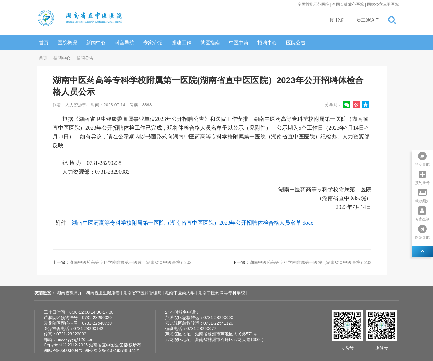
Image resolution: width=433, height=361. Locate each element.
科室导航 (124, 42)
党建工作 (181, 42)
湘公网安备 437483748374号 (112, 350)
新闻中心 (96, 42)
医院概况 (67, 42)
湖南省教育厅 (70, 292)
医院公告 (295, 42)
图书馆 (337, 19)
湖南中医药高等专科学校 (222, 292)
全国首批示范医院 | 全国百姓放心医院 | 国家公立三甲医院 (348, 4)
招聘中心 (267, 42)
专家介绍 (153, 42)
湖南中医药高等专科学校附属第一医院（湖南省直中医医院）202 (130, 262)
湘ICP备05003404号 (63, 350)
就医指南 (210, 42)
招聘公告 (85, 58)
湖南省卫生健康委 (103, 292)
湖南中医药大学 (180, 292)
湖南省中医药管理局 (143, 292)
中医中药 (238, 42)
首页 (44, 42)
